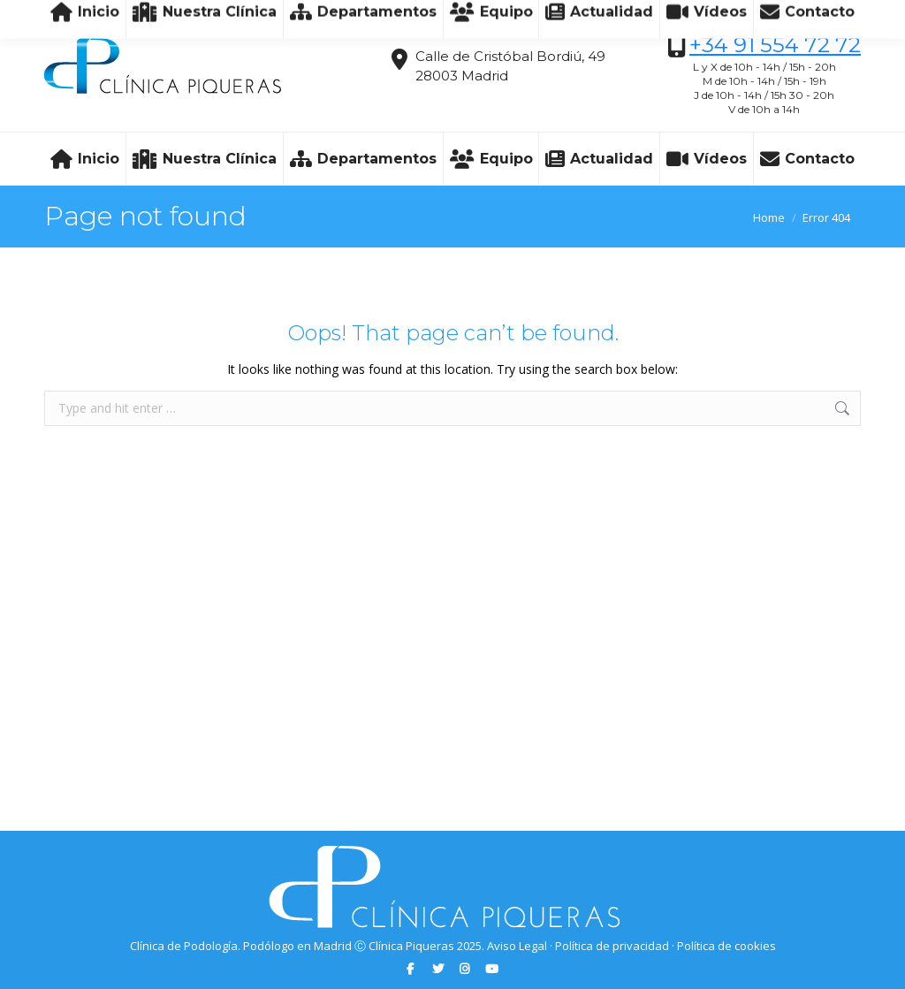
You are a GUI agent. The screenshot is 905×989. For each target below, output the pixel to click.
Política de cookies (726, 946)
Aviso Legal (517, 946)
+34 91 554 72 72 (775, 44)
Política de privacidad (612, 946)
